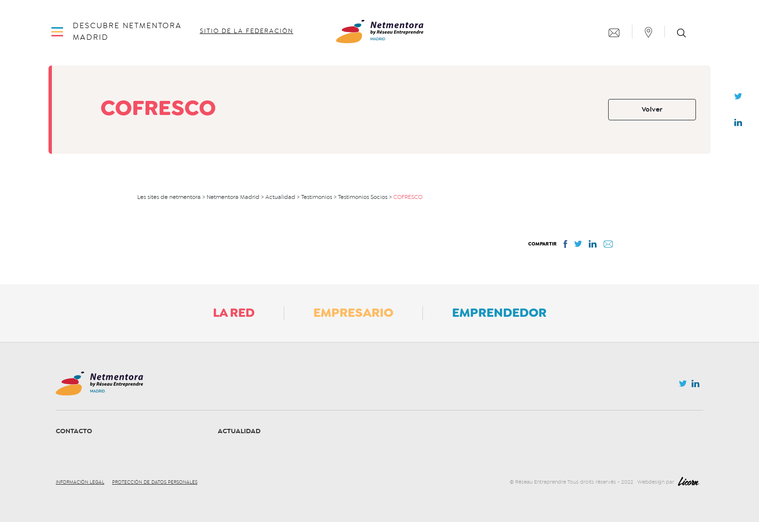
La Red (234, 312)
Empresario (353, 312)
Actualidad (239, 431)
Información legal (80, 482)
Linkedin (738, 124)
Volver (652, 109)
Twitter (738, 99)
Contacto (74, 431)
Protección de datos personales (154, 482)
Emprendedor (499, 312)
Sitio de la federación (246, 31)
